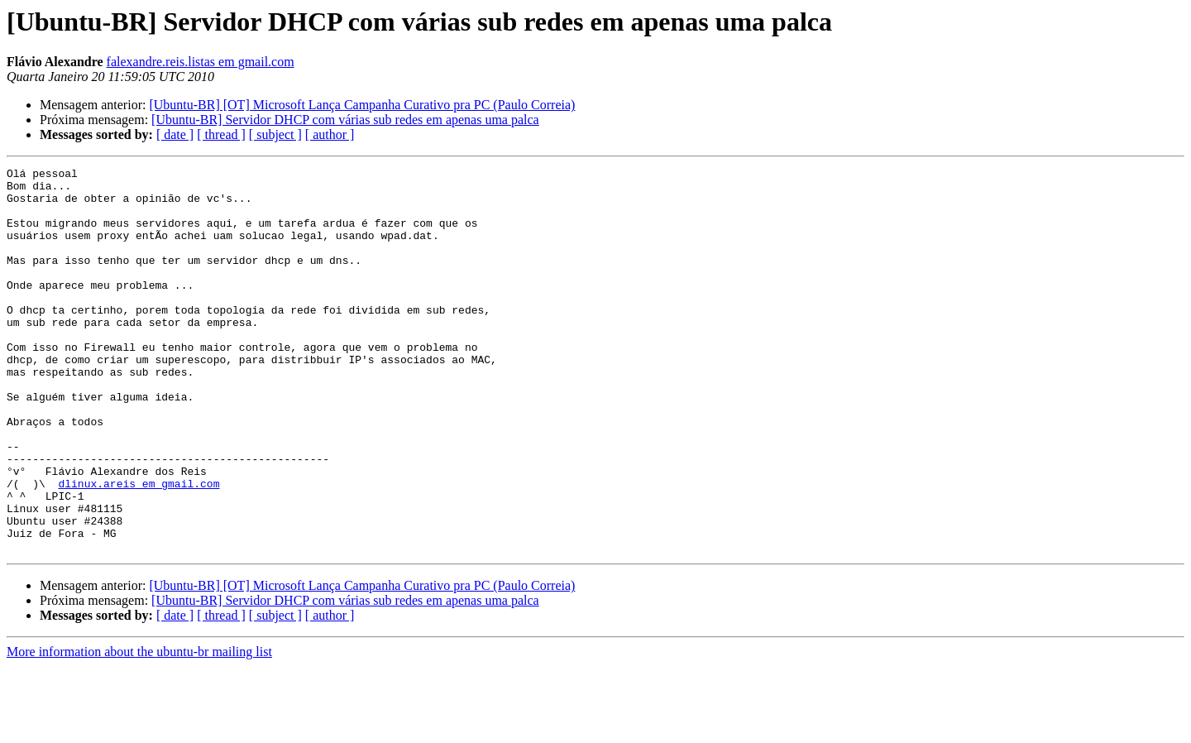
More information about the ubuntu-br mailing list (139, 728)
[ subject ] (275, 134)
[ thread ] (221, 134)
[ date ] (175, 134)
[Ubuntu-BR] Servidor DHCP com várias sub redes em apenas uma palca (345, 120)
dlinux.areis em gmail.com (138, 547)
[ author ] (330, 134)
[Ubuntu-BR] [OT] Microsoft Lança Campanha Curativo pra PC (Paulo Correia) (362, 105)
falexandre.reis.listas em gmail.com (200, 62)
